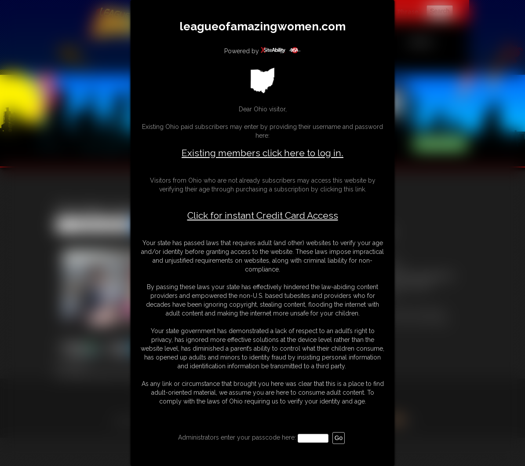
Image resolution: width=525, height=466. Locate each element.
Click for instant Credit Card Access (262, 215)
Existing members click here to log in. (262, 152)
